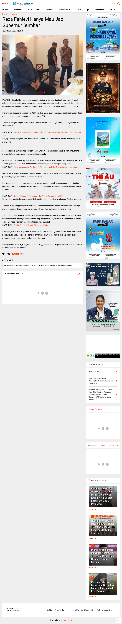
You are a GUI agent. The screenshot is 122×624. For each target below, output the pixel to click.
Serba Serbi (64, 10)
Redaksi (49, 610)
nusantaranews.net (65, 620)
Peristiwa (49, 10)
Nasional (17, 10)
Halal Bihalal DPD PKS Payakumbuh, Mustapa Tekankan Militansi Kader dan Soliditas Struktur (102, 527)
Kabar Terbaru (95, 409)
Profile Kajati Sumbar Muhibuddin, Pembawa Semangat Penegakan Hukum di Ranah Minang (103, 556)
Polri (38, 10)
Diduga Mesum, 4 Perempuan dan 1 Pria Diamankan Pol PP (38, 196)
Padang (14, 14)
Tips (87, 10)
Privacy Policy (60, 610)
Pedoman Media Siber (104, 610)
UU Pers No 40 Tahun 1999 (84, 610)
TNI (29, 10)
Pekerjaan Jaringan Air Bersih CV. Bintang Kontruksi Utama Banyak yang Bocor (46, 167)
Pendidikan (99, 10)
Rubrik (77, 10)
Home (5, 10)
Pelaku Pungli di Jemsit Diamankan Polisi (31, 225)
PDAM (112, 10)
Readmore (92, 509)
